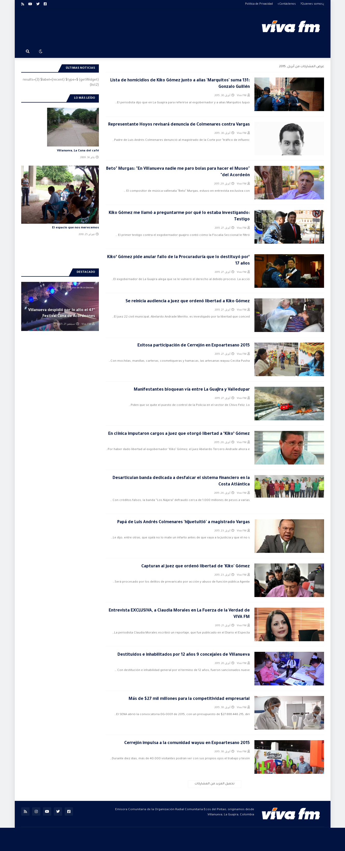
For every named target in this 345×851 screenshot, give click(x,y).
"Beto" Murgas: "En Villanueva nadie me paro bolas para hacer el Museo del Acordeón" (178, 172)
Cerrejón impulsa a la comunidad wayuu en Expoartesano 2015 (187, 743)
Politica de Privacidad (259, 4)
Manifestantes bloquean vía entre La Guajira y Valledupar (192, 390)
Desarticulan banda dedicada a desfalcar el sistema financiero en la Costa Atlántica (181, 481)
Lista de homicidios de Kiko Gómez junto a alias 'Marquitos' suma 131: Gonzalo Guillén (180, 83)
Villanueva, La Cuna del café (78, 151)
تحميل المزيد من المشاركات (214, 784)
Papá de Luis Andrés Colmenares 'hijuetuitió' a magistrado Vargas (183, 522)
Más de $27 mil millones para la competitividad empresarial (189, 699)
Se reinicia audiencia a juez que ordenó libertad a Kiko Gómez (188, 301)
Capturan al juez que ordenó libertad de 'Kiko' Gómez (195, 566)
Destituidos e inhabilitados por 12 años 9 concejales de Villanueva (184, 655)
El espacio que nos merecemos (75, 228)
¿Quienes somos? (312, 4)
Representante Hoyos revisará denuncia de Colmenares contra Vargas (179, 124)
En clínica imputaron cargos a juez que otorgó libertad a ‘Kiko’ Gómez (179, 434)
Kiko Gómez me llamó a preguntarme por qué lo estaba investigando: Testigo (179, 216)
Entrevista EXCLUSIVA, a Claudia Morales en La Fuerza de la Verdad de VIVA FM (179, 614)
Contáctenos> (286, 4)
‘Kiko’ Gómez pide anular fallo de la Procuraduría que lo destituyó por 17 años (178, 260)
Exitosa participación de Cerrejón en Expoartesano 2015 (193, 345)
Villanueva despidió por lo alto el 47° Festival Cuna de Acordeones (61, 313)
